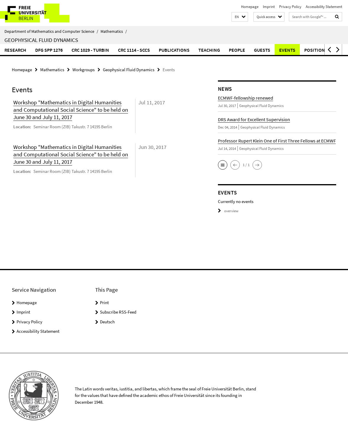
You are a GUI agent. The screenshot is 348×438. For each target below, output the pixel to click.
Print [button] (104, 302)
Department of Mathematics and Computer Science (51, 31)
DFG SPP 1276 (49, 50)
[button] (240, 17)
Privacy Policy (290, 6)
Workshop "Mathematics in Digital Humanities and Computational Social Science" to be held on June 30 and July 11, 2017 (70, 110)
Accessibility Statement (324, 6)
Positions (316, 50)
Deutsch (107, 322)
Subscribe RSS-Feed (118, 312)
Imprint (269, 6)
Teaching (209, 50)
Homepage (249, 6)
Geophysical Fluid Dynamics (41, 39)
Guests (262, 50)
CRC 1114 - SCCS (134, 50)
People (237, 50)
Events (287, 50)
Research (15, 50)
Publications (174, 50)
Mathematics (114, 31)
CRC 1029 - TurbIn (90, 50)
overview (228, 210)
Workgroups (83, 69)
